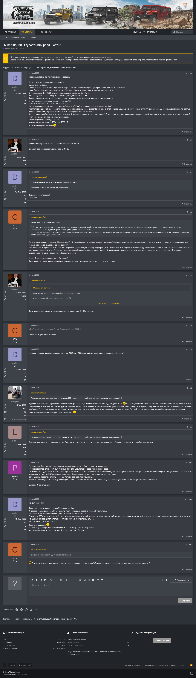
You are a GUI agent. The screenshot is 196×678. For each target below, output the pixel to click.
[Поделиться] (187, 73)
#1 (191, 73)
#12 (190, 545)
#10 (190, 463)
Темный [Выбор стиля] (12, 665)
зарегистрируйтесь (101, 57)
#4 (191, 212)
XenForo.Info (22, 675)
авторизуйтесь (57, 57)
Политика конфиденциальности (155, 665)
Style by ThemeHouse (11, 672)
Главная (182, 665)
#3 (191, 172)
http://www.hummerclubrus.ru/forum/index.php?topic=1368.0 (55, 329)
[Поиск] (176, 32)
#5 (191, 275)
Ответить (188, 132)
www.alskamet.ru (19, 419)
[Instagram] (191, 673)
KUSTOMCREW (59, 648)
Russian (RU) (25, 665)
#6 (191, 326)
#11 (190, 499)
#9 (191, 427)
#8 (191, 388)
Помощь (173, 665)
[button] (17, 32)
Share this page (162, 640)
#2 (191, 140)
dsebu (7, 49)
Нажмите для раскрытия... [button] (110, 304)
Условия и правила (132, 665)
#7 (191, 350)
